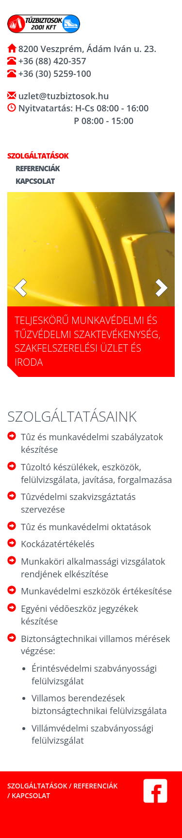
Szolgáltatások (37, 785)
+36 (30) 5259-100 (53, 73)
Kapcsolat (30, 181)
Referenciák (33, 168)
